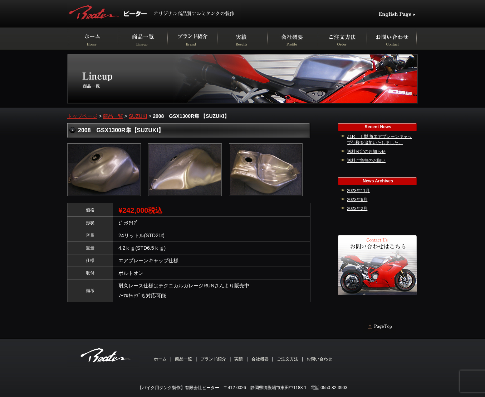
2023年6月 (357, 199)
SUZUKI (138, 116)
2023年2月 (357, 208)
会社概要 (260, 359)
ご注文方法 (287, 359)
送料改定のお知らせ (366, 151)
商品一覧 (113, 116)
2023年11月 (358, 190)
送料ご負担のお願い (366, 160)
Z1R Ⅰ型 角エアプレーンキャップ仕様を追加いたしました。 (379, 139)
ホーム (160, 359)
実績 (238, 359)
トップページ (82, 116)
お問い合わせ (319, 359)
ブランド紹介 (213, 359)
